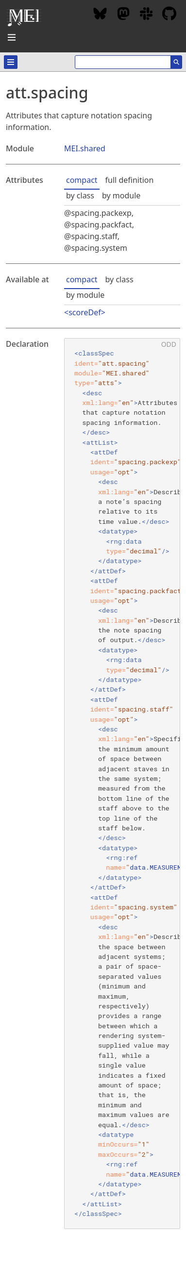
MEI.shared (84, 148)
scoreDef (84, 312)
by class (80, 195)
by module (121, 195)
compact (82, 180)
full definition (129, 180)
